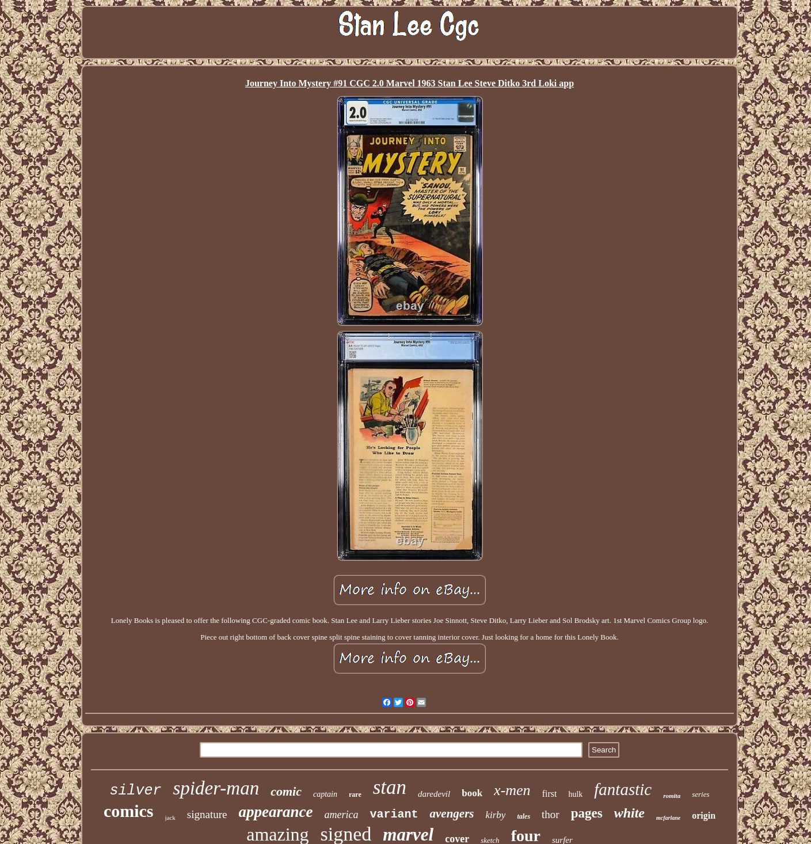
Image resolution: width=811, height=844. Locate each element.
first (549, 794)
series (700, 794)
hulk (575, 794)
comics (129, 810)
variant (394, 814)
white (629, 812)
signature (207, 814)
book (472, 793)
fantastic (623, 789)
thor (550, 814)
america (341, 814)
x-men (512, 790)
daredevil (434, 794)
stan (389, 787)
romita (671, 795)
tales (523, 816)
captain (325, 794)
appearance (276, 811)
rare (355, 794)
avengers (451, 813)
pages (587, 813)
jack (170, 817)
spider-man (216, 788)
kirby (495, 814)
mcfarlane (668, 818)
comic (286, 791)
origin (703, 815)
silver (136, 790)
